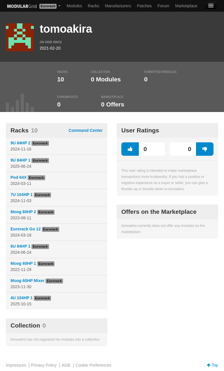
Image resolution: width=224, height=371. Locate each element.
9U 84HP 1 (20, 160)
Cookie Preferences (93, 365)
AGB (66, 365)
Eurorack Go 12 (25, 229)
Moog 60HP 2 (23, 211)
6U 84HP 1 (20, 246)
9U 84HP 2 (20, 143)
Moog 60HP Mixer (27, 280)
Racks (93, 6)
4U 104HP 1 (21, 297)
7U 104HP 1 (21, 194)
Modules (74, 6)
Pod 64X (18, 177)
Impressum (16, 365)
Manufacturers (118, 6)
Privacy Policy (44, 365)
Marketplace (186, 6)
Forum (163, 6)
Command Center (86, 130)
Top (212, 365)
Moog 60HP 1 (23, 263)
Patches (144, 6)
